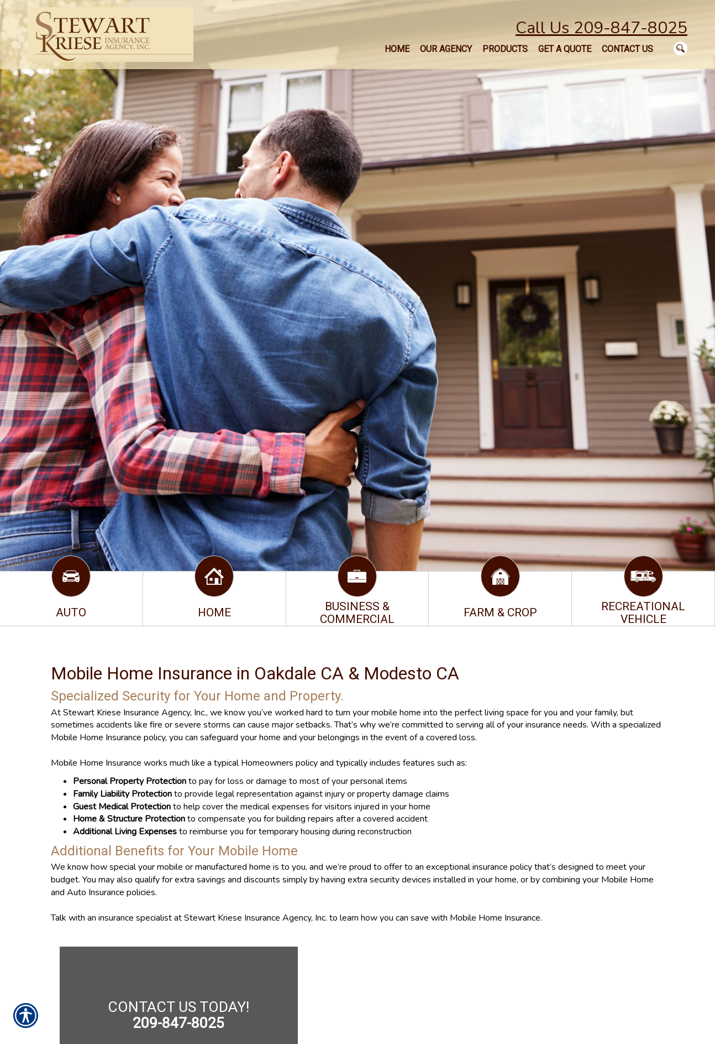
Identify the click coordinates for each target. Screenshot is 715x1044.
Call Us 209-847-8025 (601, 28)
